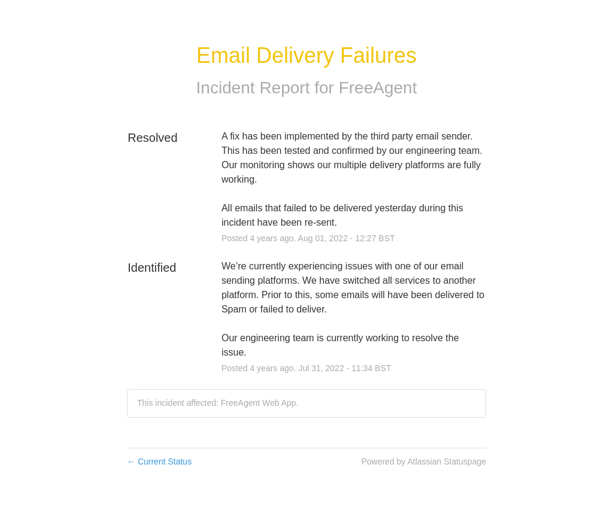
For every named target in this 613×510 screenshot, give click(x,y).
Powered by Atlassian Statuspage (423, 461)
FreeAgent (378, 87)
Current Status (159, 461)
